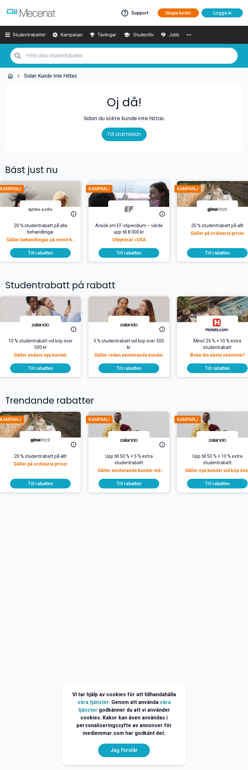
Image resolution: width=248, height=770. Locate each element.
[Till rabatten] (45, 253)
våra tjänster (93, 702)
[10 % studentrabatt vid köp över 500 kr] (45, 350)
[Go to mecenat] (31, 13)
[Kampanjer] (67, 35)
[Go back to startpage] (10, 76)
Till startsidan (124, 134)
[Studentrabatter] (25, 35)
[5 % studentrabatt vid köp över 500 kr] (134, 350)
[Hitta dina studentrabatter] (129, 56)
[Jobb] (169, 35)
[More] (189, 35)
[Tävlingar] (103, 35)
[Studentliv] (138, 35)
